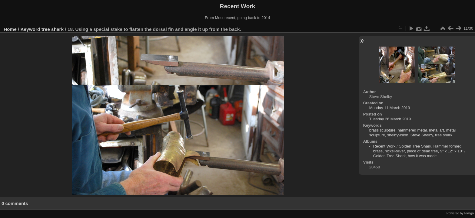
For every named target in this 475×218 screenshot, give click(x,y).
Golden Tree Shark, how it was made (405, 156)
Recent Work (384, 146)
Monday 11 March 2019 (389, 108)
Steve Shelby (421, 135)
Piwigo (469, 213)
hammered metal (412, 130)
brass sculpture (382, 130)
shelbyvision (397, 135)
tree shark (53, 29)
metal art (436, 130)
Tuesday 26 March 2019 (390, 119)
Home (10, 29)
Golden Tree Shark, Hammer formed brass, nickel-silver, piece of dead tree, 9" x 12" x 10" (418, 148)
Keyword (30, 29)
